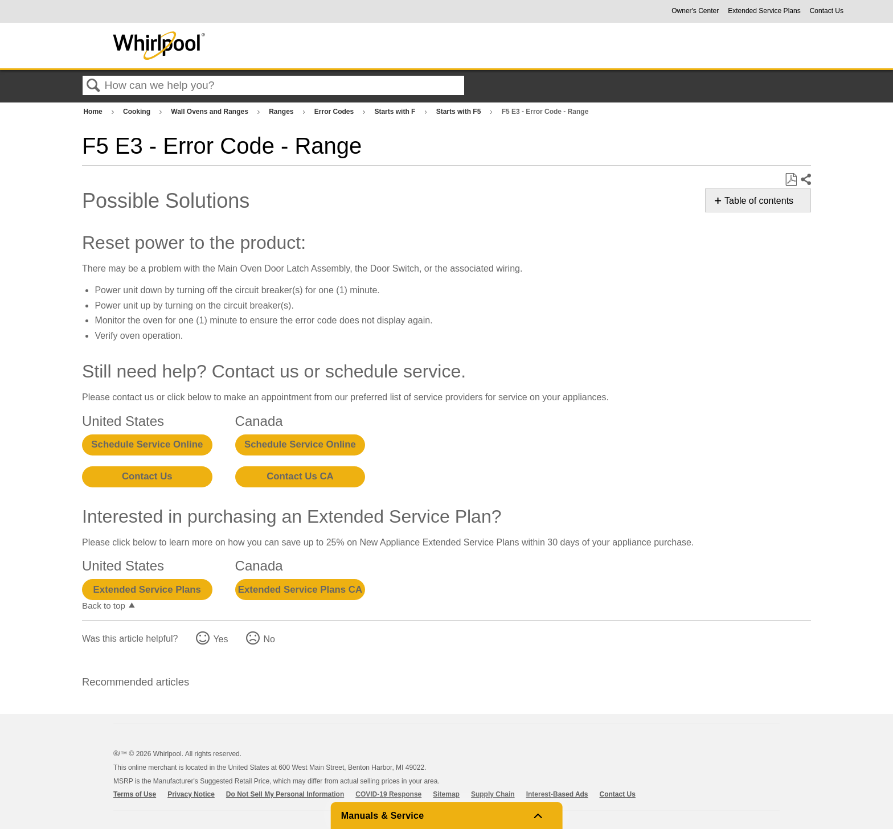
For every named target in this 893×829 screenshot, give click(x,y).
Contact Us (826, 11)
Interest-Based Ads (557, 794)
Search (93, 86)
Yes (220, 639)
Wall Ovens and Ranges (210, 112)
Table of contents (758, 201)
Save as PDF (791, 180)
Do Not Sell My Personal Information (285, 794)
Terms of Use (134, 794)
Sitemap (446, 794)
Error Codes (335, 112)
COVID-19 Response (388, 794)
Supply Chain (493, 794)
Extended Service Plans (764, 11)
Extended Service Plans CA (300, 589)
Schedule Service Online (147, 444)
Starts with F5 (459, 112)
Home (93, 112)
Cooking (137, 112)
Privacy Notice (191, 794)
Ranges (282, 112)
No (269, 639)
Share (805, 180)
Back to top (103, 605)
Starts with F (395, 112)
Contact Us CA (300, 476)
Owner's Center (695, 11)
